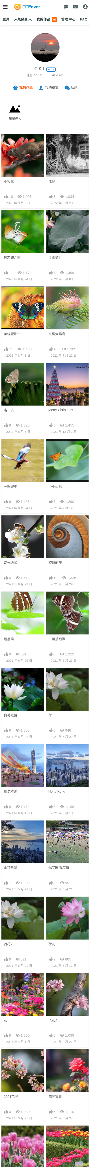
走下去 (9, 410)
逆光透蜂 (10, 563)
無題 (51, 181)
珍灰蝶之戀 (12, 258)
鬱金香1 (10, 1134)
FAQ (84, 19)
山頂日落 (10, 868)
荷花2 (8, 944)
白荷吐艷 (10, 715)
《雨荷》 (55, 258)
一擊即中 (10, 486)
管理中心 (68, 19)
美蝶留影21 (12, 334)
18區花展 (55, 1134)
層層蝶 (9, 639)
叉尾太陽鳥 (56, 334)
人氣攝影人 (23, 19)
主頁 (6, 19)
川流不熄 (10, 792)
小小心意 (55, 486)
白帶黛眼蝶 (56, 639)
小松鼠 (9, 181)
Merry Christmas (60, 410)
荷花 (51, 944)
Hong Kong (56, 791)
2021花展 (11, 1097)
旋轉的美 (55, 563)
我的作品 (46, 19)
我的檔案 (52, 88)
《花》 (53, 1020)
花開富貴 (55, 1097)
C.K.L (39, 68)
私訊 (74, 88)
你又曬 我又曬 (59, 868)
